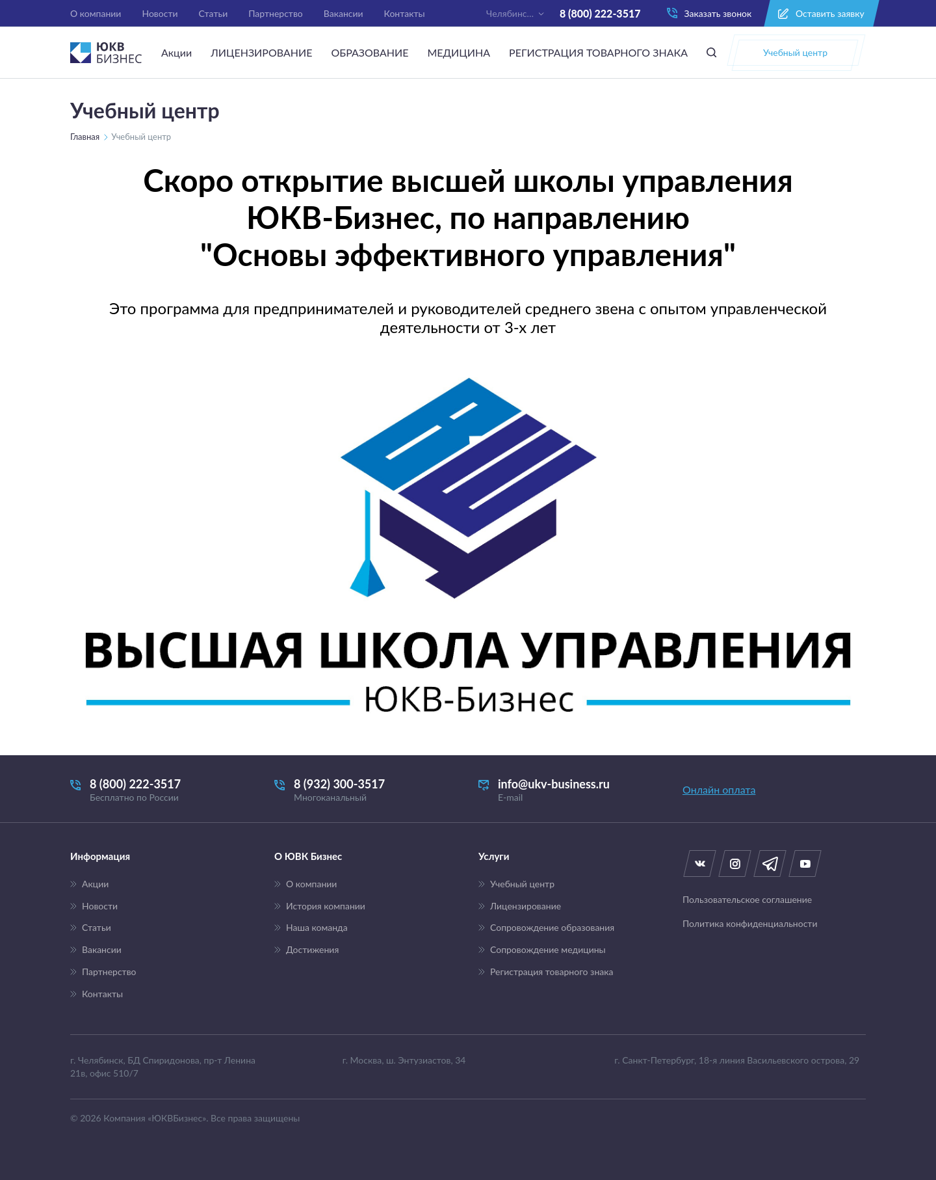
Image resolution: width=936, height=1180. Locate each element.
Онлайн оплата (718, 789)
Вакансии (343, 13)
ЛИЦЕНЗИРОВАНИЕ (261, 52)
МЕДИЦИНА (458, 52)
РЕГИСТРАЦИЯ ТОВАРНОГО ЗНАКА (598, 52)
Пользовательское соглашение (747, 899)
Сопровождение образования (552, 927)
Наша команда (317, 927)
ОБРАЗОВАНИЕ (369, 52)
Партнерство (275, 13)
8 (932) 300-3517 (366, 790)
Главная (84, 137)
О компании (95, 13)
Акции (176, 52)
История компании (325, 906)
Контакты (404, 13)
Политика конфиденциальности (750, 924)
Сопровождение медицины (548, 950)
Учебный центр (522, 884)
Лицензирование (525, 906)
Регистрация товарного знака (551, 972)
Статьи (213, 13)
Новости (159, 13)
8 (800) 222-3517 (600, 13)
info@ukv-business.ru (570, 790)
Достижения (312, 950)
